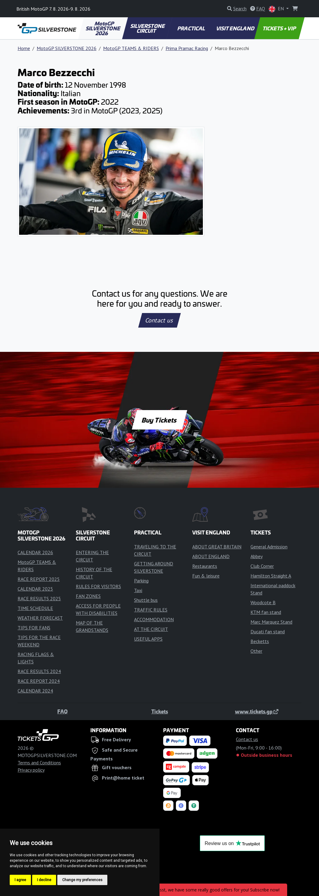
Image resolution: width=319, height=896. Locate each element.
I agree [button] (20, 880)
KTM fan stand (265, 612)
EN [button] (277, 8)
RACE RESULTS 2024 (39, 671)
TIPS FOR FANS (34, 628)
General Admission (268, 547)
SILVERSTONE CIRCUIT (148, 28)
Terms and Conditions (39, 763)
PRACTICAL (191, 28)
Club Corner (262, 566)
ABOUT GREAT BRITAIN (216, 547)
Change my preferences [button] (82, 880)
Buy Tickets (159, 419)
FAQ (62, 711)
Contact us (159, 320)
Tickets (159, 711)
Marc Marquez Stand (271, 622)
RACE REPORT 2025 (39, 579)
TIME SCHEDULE (35, 608)
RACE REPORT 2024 (39, 681)
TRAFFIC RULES (150, 610)
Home (24, 48)
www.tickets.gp (256, 711)
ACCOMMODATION (154, 619)
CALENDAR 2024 (35, 691)
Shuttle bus (146, 600)
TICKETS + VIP (279, 28)
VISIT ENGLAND (235, 28)
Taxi (138, 590)
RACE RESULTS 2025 (39, 598)
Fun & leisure (206, 576)
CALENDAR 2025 (35, 589)
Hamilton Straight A (270, 576)
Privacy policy (31, 770)
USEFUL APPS (148, 639)
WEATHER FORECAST (40, 618)
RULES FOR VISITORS (98, 586)
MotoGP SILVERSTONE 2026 (103, 28)
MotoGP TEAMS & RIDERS (131, 48)
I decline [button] (44, 880)
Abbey (256, 556)
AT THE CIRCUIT (151, 629)
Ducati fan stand (267, 631)
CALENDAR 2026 (35, 552)
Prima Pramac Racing (187, 48)
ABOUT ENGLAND (211, 556)
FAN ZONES (88, 596)
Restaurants (204, 566)
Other (256, 651)
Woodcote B (263, 602)
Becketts (259, 641)
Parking (141, 581)
